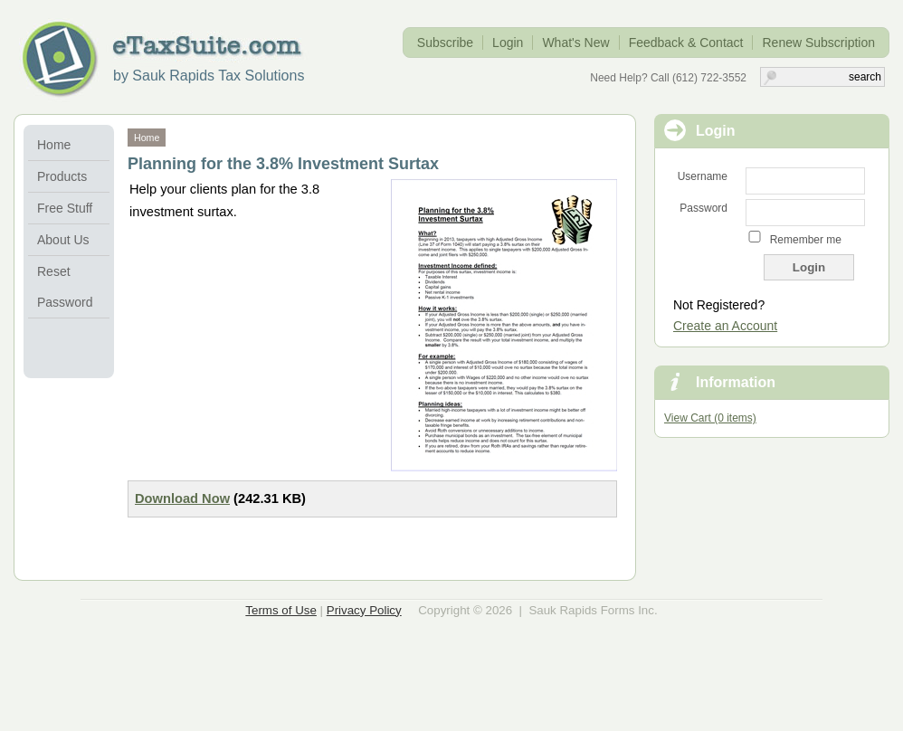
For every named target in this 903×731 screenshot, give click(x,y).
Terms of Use (281, 610)
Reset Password (64, 286)
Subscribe (445, 42)
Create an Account (725, 325)
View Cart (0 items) (710, 418)
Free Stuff (64, 208)
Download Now (182, 498)
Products (62, 176)
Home (54, 145)
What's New (575, 42)
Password (703, 208)
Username (702, 176)
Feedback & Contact (686, 42)
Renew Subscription (818, 42)
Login (507, 42)
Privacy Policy (364, 610)
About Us (63, 240)
